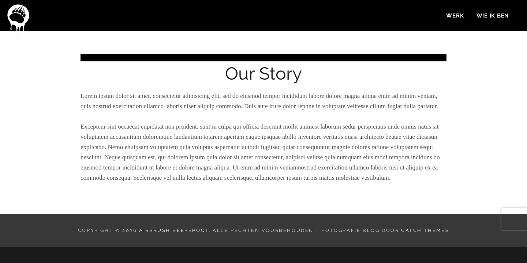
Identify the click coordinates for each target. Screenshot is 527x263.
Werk (455, 17)
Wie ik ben (492, 17)
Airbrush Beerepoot (174, 230)
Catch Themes (425, 230)
